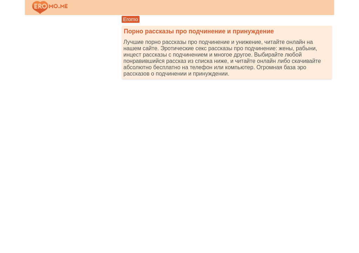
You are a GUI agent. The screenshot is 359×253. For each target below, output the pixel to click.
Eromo (130, 19)
